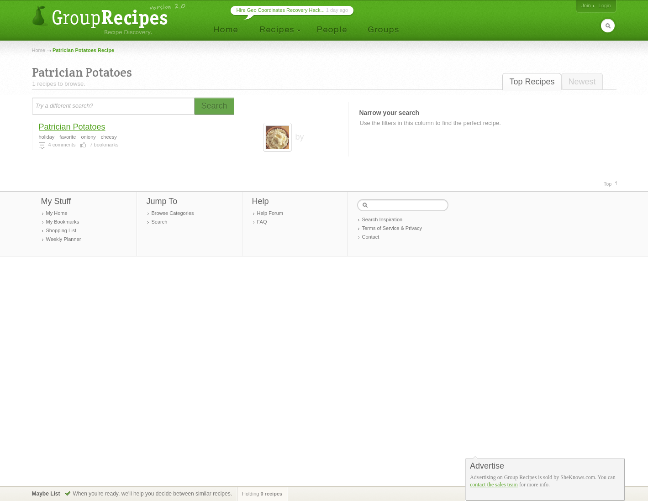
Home (38, 50)
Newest (581, 81)
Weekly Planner (63, 239)
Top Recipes (531, 81)
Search (160, 221)
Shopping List (61, 230)
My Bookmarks (62, 221)
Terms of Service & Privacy (392, 228)
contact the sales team (494, 484)
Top (608, 184)
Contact (370, 237)
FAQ (262, 221)
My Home (57, 213)
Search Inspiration (382, 219)
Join (585, 5)
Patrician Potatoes (72, 126)
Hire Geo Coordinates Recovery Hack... (281, 10)
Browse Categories (173, 213)
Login (605, 5)
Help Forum (270, 213)
